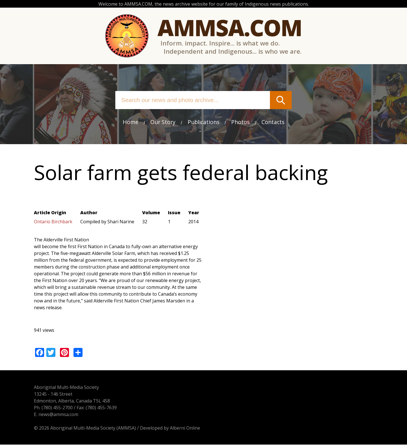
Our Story (163, 122)
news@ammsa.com (58, 415)
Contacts (273, 122)
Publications (203, 122)
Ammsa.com (229, 27)
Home (130, 122)
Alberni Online (185, 429)
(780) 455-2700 (57, 409)
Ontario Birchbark (53, 222)
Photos (240, 122)
